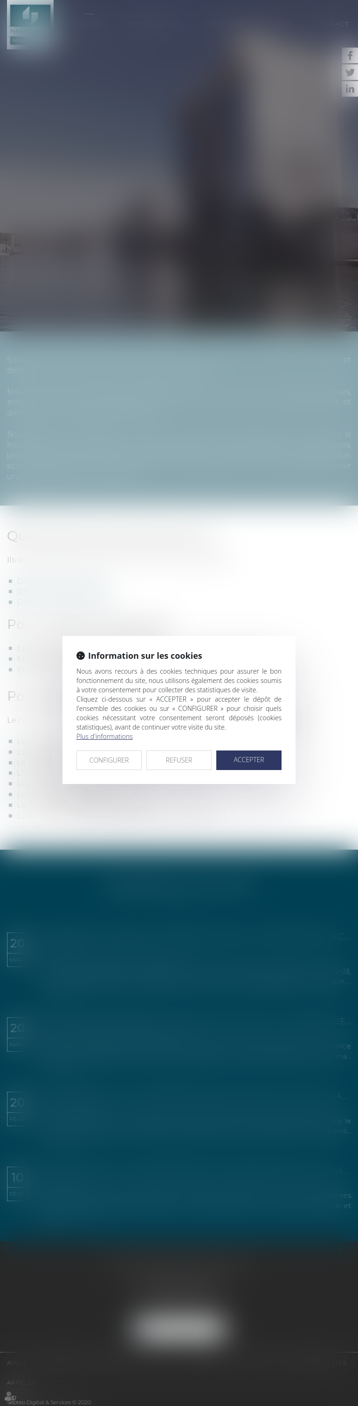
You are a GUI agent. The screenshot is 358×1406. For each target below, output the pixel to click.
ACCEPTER (249, 759)
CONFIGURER (109, 760)
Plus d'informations (104, 736)
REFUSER (179, 760)
